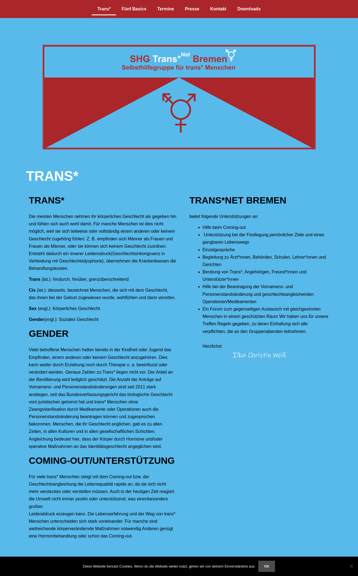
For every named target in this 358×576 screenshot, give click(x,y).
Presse (192, 9)
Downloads (249, 9)
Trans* (104, 9)
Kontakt (218, 9)
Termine (165, 9)
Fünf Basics (134, 9)
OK (267, 566)
